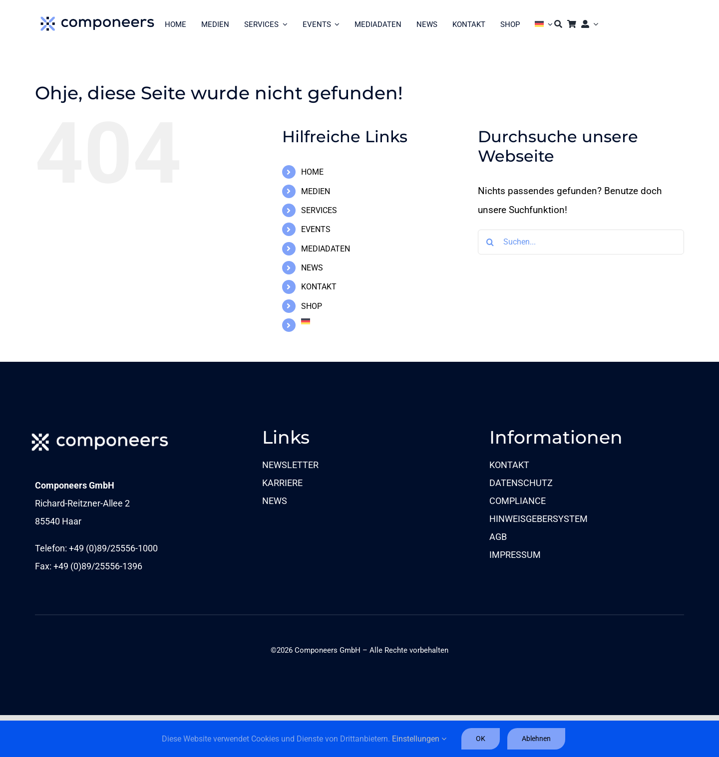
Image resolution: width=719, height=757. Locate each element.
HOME (312, 172)
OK (480, 739)
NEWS (312, 267)
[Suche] (558, 24)
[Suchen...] (581, 242)
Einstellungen (419, 739)
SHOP (311, 306)
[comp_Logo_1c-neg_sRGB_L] (100, 431)
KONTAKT (319, 286)
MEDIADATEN (325, 248)
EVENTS (316, 229)
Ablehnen (536, 739)
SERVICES (319, 210)
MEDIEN (315, 191)
